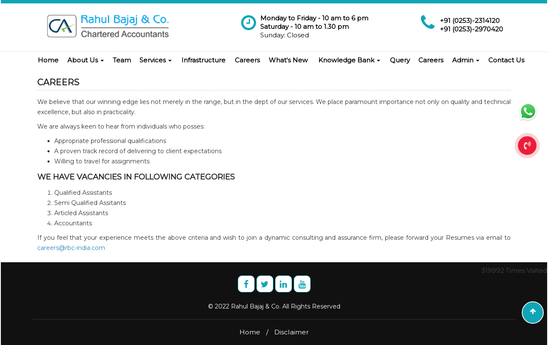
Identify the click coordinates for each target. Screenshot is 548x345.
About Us (85, 60)
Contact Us (506, 60)
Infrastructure (203, 60)
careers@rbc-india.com (71, 248)
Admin (465, 60)
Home (48, 60)
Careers (247, 60)
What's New (288, 60)
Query (400, 60)
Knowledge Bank (349, 60)
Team (122, 60)
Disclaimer (291, 332)
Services (155, 60)
